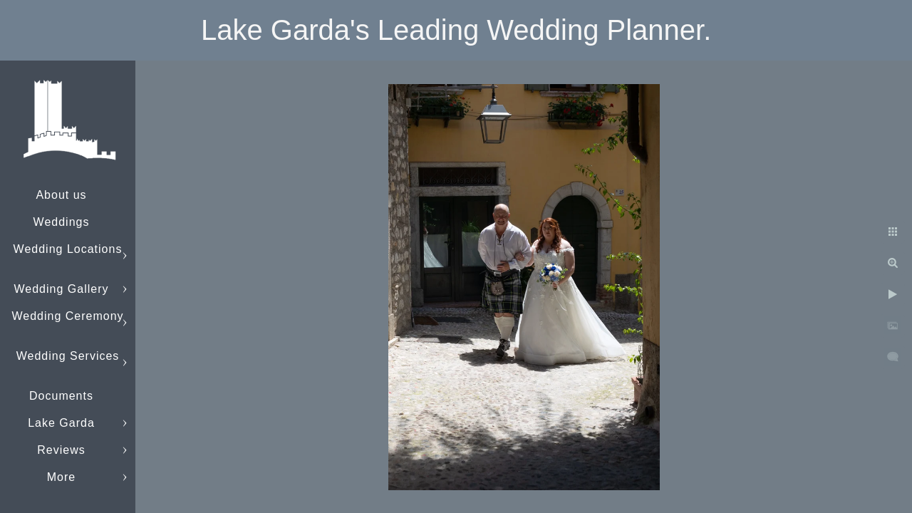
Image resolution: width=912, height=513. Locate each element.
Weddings (61, 222)
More (61, 477)
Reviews (61, 450)
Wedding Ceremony (67, 316)
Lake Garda (61, 423)
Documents (61, 396)
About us (61, 195)
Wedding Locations (68, 249)
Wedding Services (68, 356)
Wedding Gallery (61, 289)
